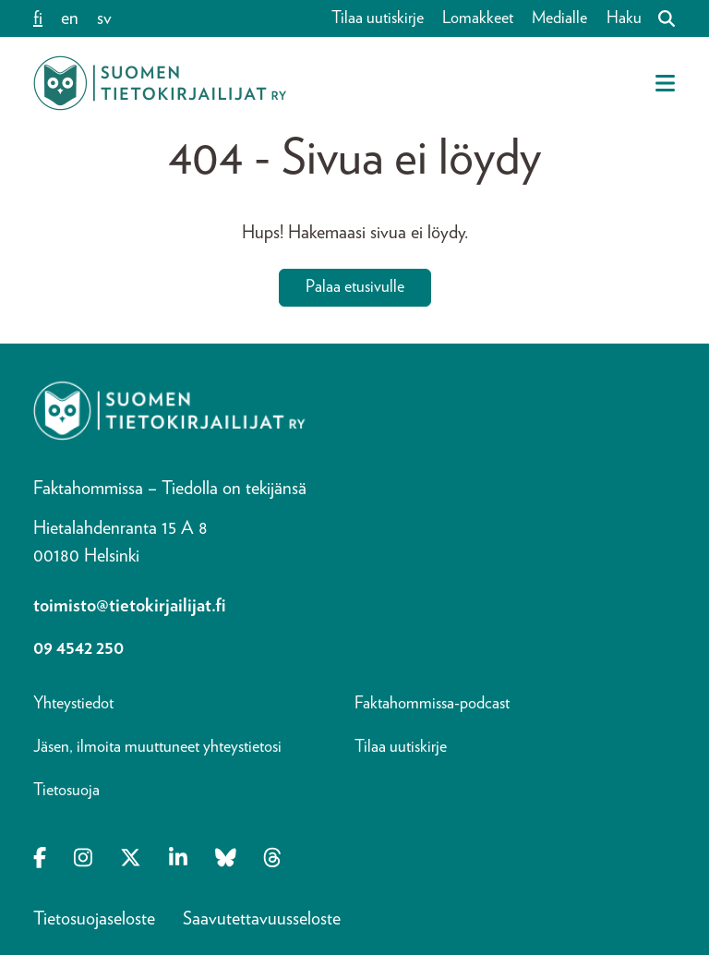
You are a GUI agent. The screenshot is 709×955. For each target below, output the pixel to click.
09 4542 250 (78, 648)
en (69, 18)
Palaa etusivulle (355, 287)
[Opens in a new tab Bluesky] (225, 860)
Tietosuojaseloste (94, 919)
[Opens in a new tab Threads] (272, 860)
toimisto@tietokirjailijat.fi (129, 606)
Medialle (559, 18)
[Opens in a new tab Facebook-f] (39, 860)
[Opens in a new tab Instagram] (83, 860)
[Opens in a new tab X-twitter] (130, 860)
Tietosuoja (66, 790)
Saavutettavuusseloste (262, 919)
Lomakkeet (477, 18)
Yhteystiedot (73, 703)
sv (104, 18)
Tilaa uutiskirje (377, 18)
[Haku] (659, 18)
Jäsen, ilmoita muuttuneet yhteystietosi (157, 747)
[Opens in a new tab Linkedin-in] (178, 860)
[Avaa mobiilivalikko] (665, 83)
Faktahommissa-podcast (432, 703)
